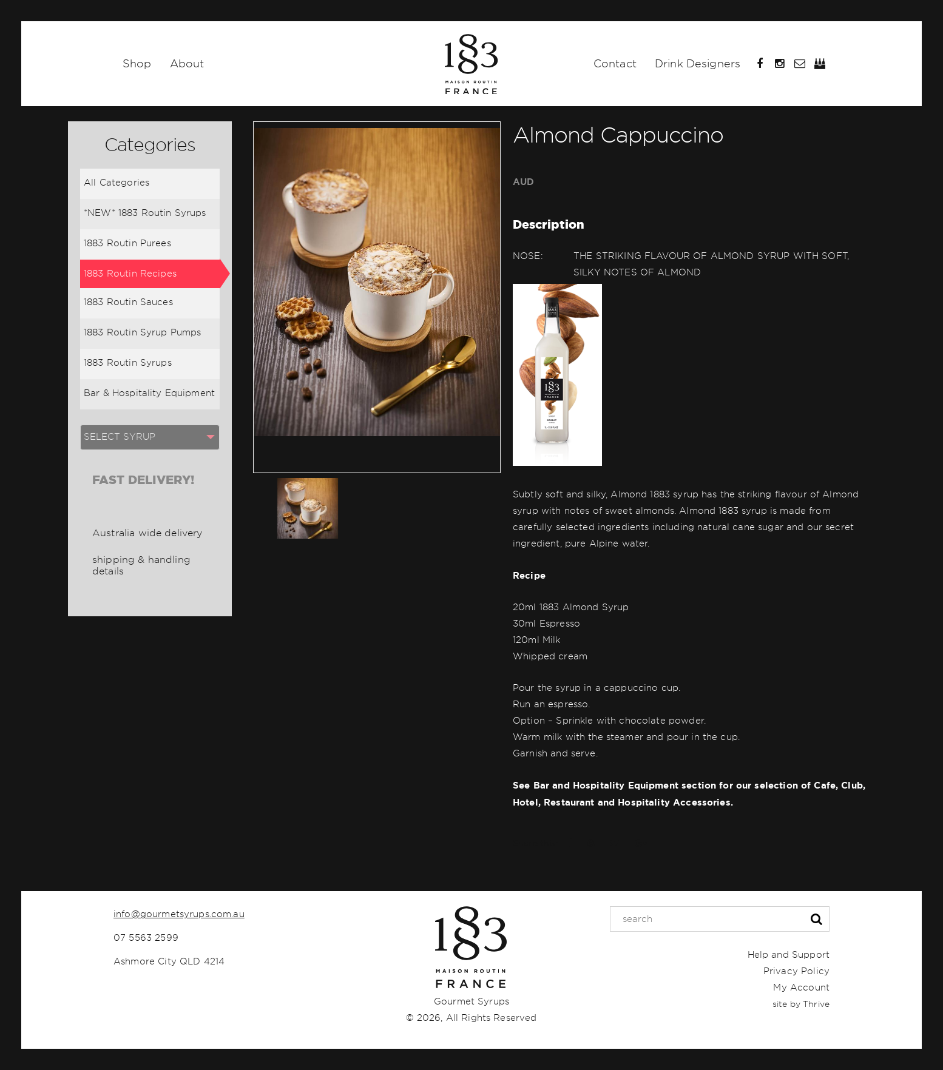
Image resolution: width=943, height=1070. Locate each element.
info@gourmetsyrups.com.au (179, 914)
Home (471, 63)
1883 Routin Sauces (128, 302)
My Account (801, 987)
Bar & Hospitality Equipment (149, 393)
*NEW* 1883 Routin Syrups (145, 213)
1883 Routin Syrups (128, 363)
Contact (615, 63)
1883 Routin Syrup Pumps (142, 332)
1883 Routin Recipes (130, 273)
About (187, 63)
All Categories (116, 182)
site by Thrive (801, 1004)
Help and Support (789, 955)
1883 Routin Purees (127, 243)
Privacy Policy (796, 971)
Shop (137, 63)
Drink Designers (697, 63)
